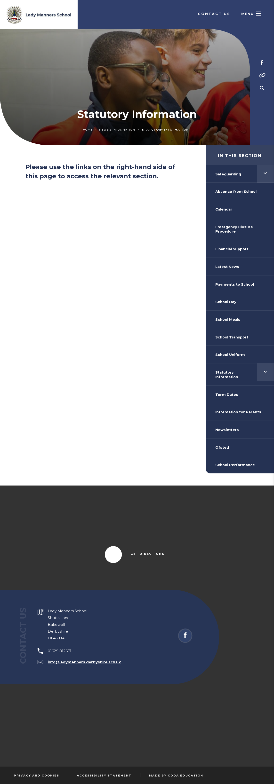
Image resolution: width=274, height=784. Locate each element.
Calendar (223, 209)
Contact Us (214, 14)
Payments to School (234, 284)
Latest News (227, 267)
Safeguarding (228, 174)
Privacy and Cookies (36, 775)
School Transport (231, 337)
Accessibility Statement (104, 775)
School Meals (227, 319)
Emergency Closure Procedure (234, 229)
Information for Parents (238, 412)
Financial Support (231, 249)
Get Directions (149, 554)
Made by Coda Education (176, 775)
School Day (225, 302)
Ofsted (222, 447)
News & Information (117, 129)
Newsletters (227, 430)
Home (87, 129)
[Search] (262, 88)
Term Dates (226, 394)
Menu (247, 14)
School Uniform (230, 355)
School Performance (235, 465)
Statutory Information (226, 374)
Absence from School (236, 191)
